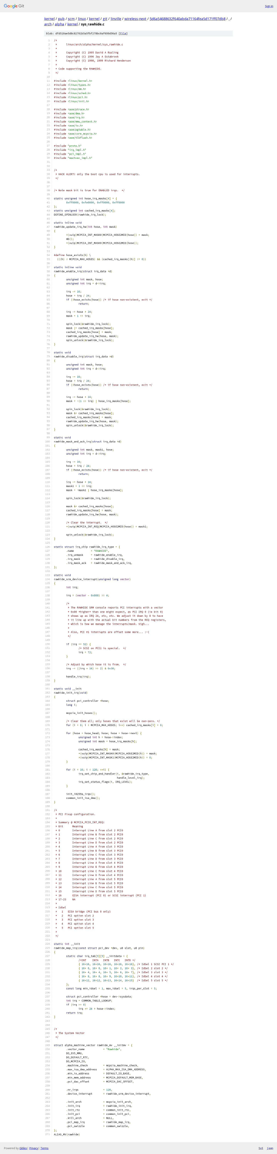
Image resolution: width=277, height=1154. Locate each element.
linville (116, 18)
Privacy (33, 1148)
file (123, 33)
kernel (49, 18)
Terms (44, 1148)
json (270, 1148)
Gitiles (23, 1148)
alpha (59, 24)
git (105, 18)
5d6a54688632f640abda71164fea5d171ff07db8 (187, 18)
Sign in (269, 6)
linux (82, 18)
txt (261, 1148)
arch (48, 24)
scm (71, 18)
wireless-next (135, 18)
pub (61, 18)
